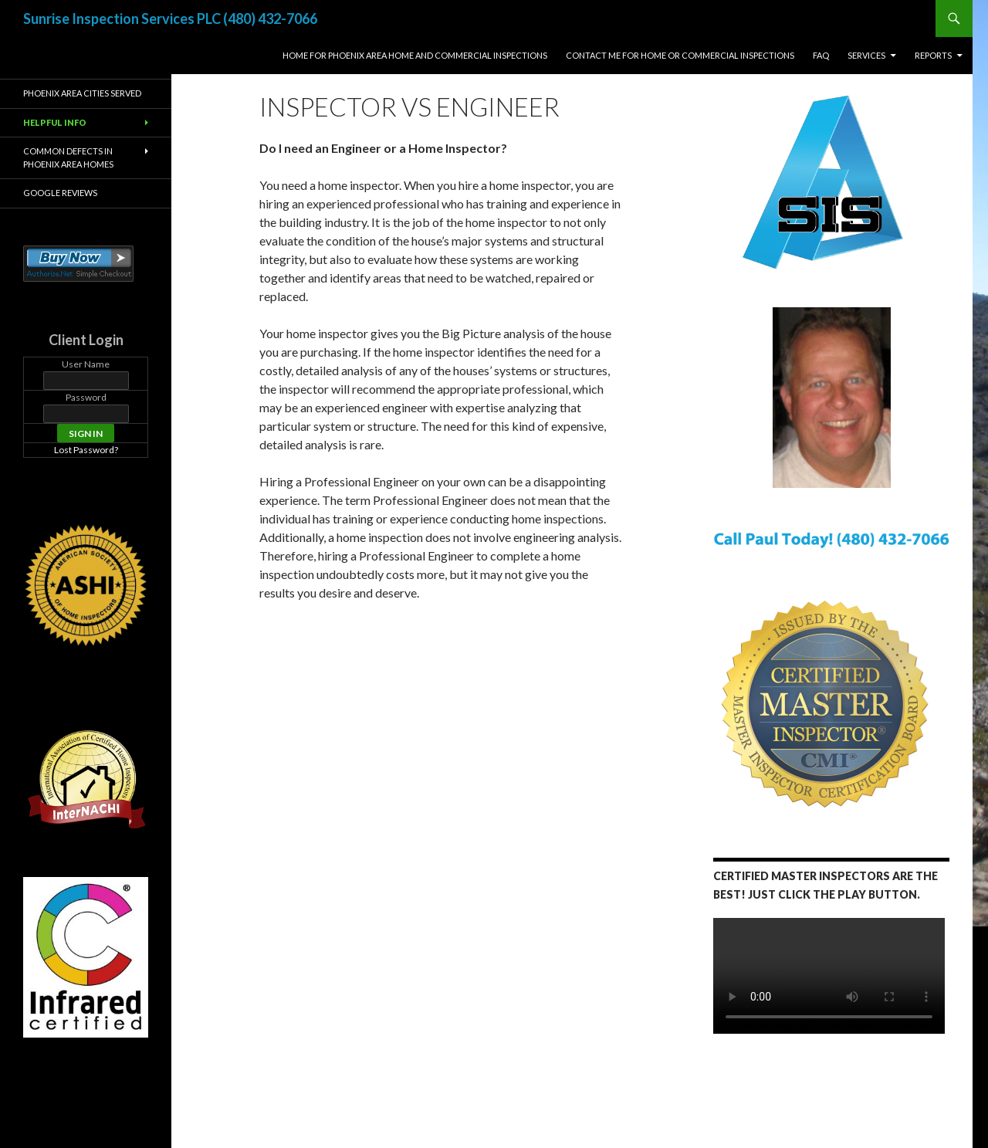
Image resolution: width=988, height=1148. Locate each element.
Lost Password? (86, 449)
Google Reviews (60, 193)
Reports (933, 55)
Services (866, 55)
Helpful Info (54, 122)
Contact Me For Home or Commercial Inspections (680, 55)
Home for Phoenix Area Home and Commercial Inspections (415, 55)
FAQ (821, 55)
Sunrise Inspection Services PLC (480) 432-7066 (170, 18)
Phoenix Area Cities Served (82, 93)
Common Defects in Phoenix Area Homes (68, 157)
